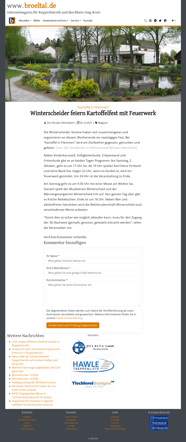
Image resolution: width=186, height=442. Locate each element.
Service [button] (75, 20)
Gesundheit (71, 428)
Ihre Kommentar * (57, 280)
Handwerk (71, 419)
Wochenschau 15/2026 (25, 378)
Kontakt (87, 20)
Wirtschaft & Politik (27, 419)
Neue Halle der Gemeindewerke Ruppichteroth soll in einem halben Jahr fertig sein (35, 360)
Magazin (27, 416)
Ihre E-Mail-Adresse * (58, 268)
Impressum (115, 425)
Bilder (37, 20)
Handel (71, 425)
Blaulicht (27, 425)
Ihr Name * (52, 256)
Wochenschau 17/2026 (25, 375)
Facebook (114, 416)
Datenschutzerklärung (69, 318)
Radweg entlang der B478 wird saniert (34, 382)
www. (31, 5)
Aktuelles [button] (24, 20)
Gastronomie (71, 416)
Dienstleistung (71, 422)
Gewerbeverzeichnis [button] (54, 20)
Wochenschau (27, 428)
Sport (27, 422)
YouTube (115, 419)
